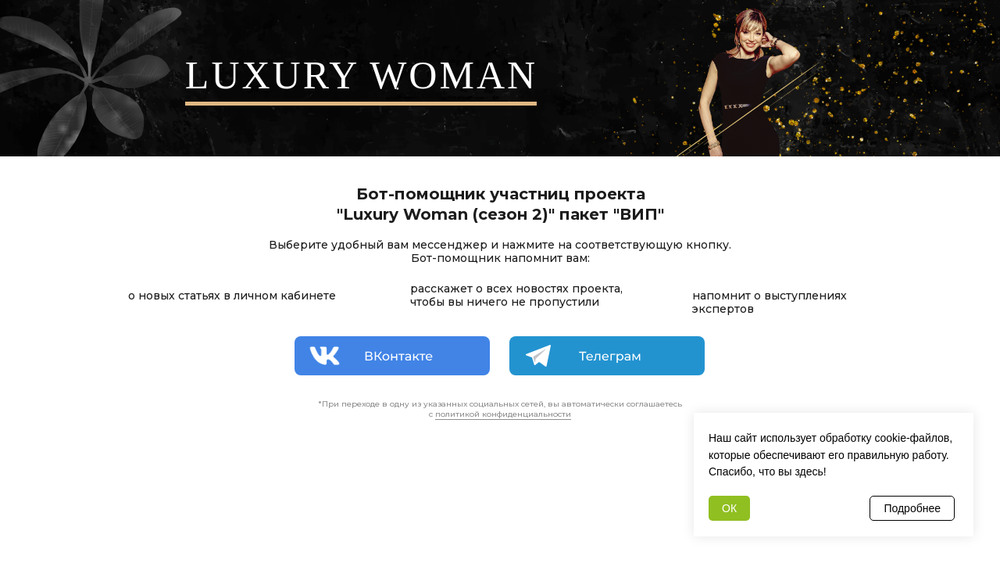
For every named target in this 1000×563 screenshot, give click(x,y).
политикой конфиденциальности (503, 414)
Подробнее (912, 508)
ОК (729, 508)
